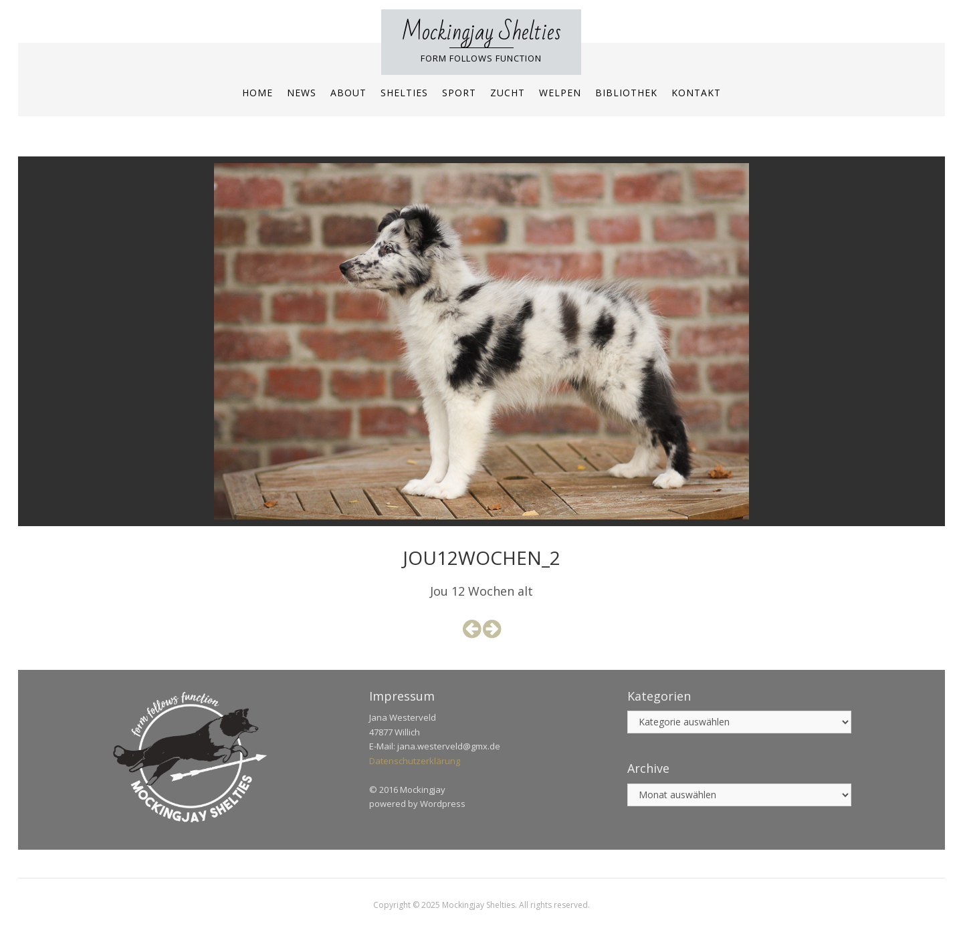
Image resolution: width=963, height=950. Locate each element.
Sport (459, 92)
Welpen (560, 92)
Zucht (507, 92)
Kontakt (696, 92)
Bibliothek (626, 92)
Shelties (404, 92)
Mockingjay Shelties (481, 32)
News (301, 92)
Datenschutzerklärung (414, 761)
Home (257, 92)
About (348, 92)
